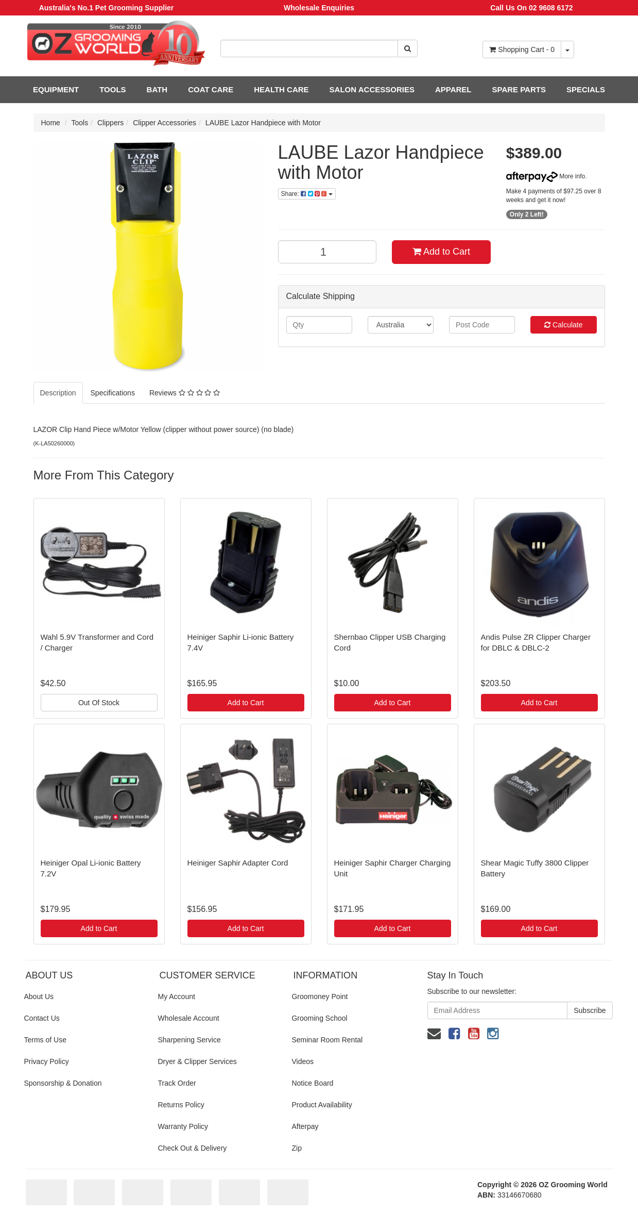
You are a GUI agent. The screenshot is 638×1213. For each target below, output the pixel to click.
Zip (296, 1148)
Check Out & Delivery (192, 1148)
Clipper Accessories (164, 123)
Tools (80, 123)
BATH (157, 89)
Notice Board (312, 1083)
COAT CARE (210, 89)
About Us (39, 996)
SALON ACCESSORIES (372, 89)
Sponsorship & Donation (63, 1083)
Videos (302, 1061)
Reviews (184, 393)
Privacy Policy (46, 1061)
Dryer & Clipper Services (197, 1061)
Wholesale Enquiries (319, 8)
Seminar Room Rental (327, 1040)
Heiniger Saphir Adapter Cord (237, 862)
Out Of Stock (98, 703)
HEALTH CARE (281, 89)
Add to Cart (441, 251)
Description (58, 393)
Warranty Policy (183, 1126)
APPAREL (453, 89)
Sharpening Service (189, 1040)
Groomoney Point (319, 996)
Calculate (563, 325)
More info (545, 176)
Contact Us (42, 1018)
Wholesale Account (188, 1018)
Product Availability (321, 1105)
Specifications (113, 393)
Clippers (110, 123)
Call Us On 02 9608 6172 (531, 8)
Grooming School (319, 1018)
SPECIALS (585, 89)
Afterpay (304, 1126)
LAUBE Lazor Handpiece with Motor (263, 123)
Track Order (177, 1083)
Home (50, 123)
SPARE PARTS (518, 89)
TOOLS (112, 89)
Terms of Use (45, 1040)
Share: (307, 193)
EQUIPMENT (56, 89)
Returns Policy (181, 1105)
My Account (176, 996)
